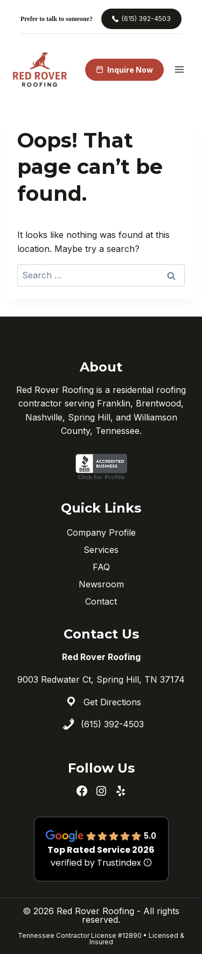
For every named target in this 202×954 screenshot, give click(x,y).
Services (101, 549)
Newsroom (101, 584)
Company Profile (101, 532)
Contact (101, 601)
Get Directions (112, 702)
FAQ (101, 567)
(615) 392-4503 (112, 724)
